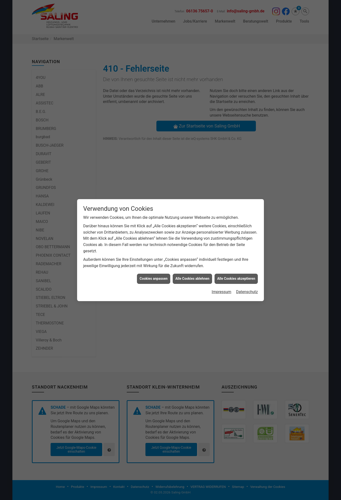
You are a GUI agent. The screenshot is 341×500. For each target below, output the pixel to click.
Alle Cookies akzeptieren (236, 272)
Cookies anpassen (154, 272)
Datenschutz (247, 285)
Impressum (221, 285)
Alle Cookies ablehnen (192, 272)
